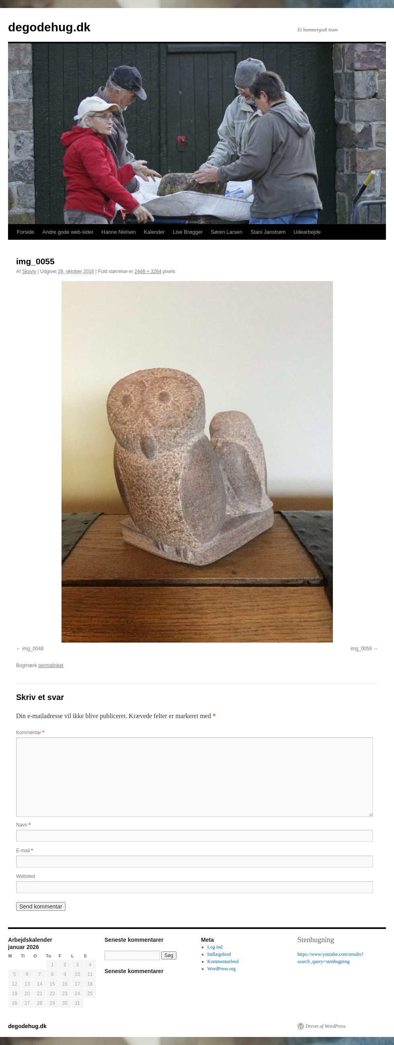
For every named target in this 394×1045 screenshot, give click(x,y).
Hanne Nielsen (119, 232)
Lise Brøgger (188, 232)
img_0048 (32, 648)
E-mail (24, 850)
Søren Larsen (226, 232)
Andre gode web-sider (67, 232)
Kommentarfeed (223, 961)
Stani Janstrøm (267, 232)
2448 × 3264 (147, 271)
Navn (23, 825)
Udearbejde (307, 232)
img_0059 (361, 648)
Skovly (29, 271)
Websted (25, 876)
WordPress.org (221, 969)
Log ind (215, 947)
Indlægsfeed (219, 954)
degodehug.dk (49, 27)
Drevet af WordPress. (326, 1026)
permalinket (50, 665)
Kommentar (30, 732)
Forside (25, 232)
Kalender (154, 232)
